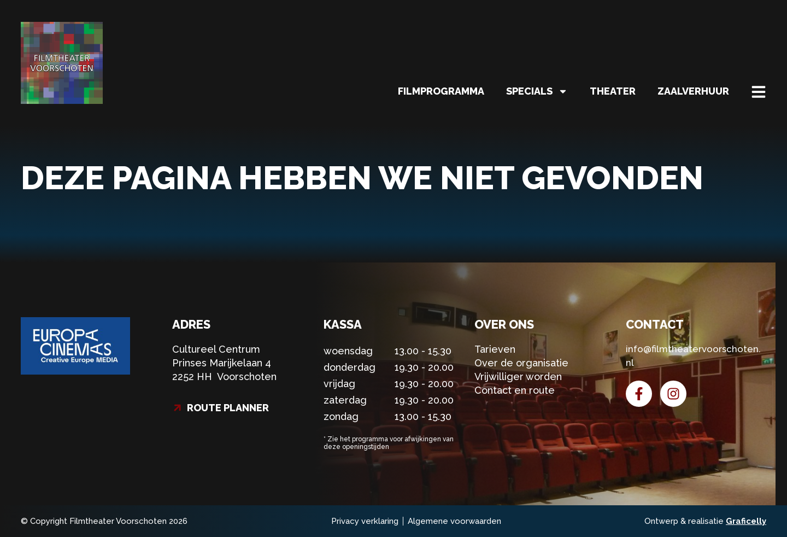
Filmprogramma (441, 91)
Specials (537, 91)
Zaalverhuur (693, 91)
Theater (613, 91)
